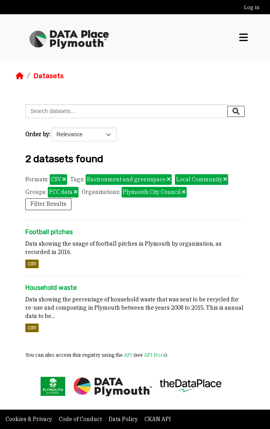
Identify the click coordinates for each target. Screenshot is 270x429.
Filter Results (48, 203)
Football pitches (49, 232)
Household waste (51, 288)
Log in (251, 7)
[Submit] (236, 111)
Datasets (48, 76)
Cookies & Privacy (29, 419)
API (128, 355)
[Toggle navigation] (243, 38)
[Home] (20, 76)
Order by (37, 134)
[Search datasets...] (126, 111)
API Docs (154, 355)
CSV (32, 264)
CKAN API (157, 419)
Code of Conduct (81, 419)
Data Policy (124, 419)
